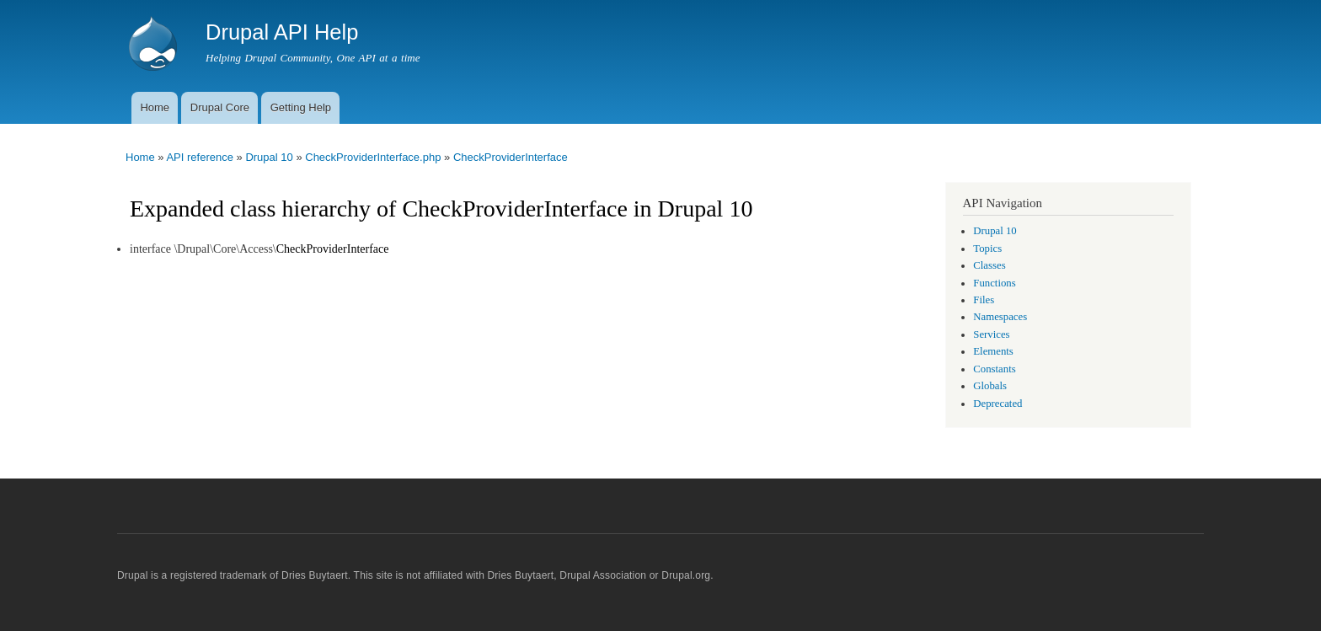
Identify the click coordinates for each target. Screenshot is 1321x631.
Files (983, 300)
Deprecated (997, 403)
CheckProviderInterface (510, 157)
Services (991, 334)
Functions (994, 283)
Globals (990, 386)
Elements (993, 351)
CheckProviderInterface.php (373, 157)
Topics (987, 248)
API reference (199, 157)
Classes (989, 265)
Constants (994, 369)
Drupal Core (219, 107)
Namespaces (1000, 317)
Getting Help (300, 107)
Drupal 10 (268, 157)
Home (154, 107)
